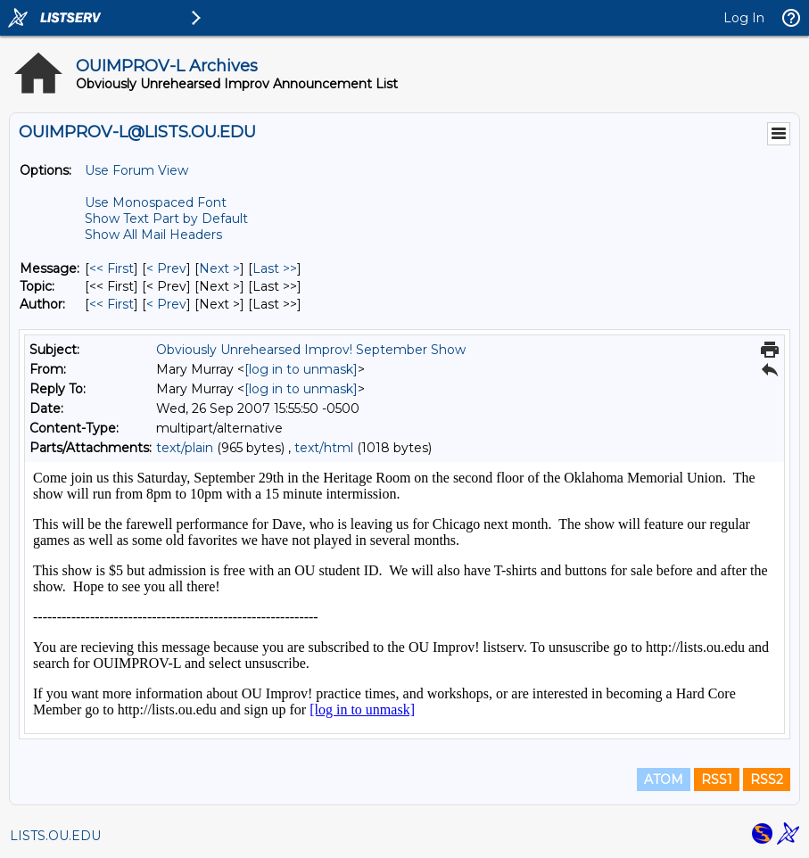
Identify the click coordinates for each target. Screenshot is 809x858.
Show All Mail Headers (153, 235)
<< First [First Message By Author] (111, 304)
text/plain (184, 448)
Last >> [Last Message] (274, 268)
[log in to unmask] (301, 369)
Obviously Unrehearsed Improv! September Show (311, 350)
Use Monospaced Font (156, 202)
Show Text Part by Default (166, 218)
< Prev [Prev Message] (166, 268)
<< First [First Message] (111, 268)
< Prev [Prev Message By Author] (166, 304)
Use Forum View (136, 170)
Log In (743, 18)
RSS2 (766, 779)
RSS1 (716, 779)
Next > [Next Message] (219, 268)
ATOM (663, 779)
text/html (323, 448)
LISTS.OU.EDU (55, 836)
